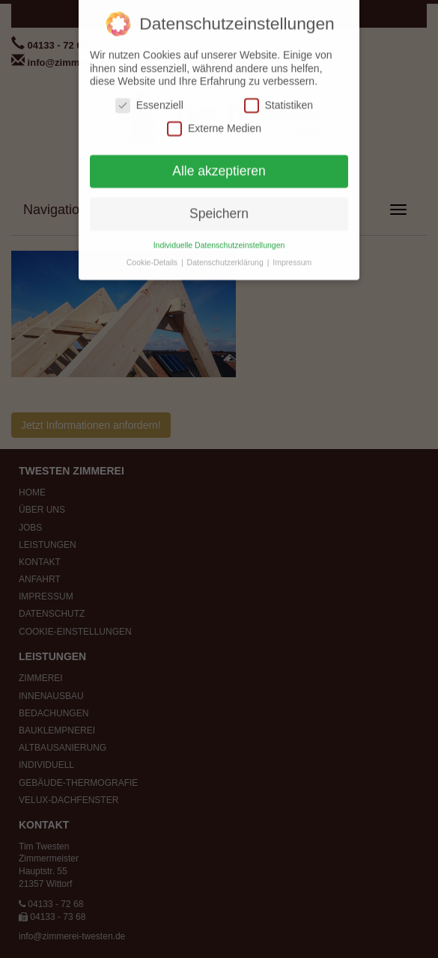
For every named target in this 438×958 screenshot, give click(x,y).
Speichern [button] (219, 207)
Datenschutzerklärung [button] (226, 255)
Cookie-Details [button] (153, 255)
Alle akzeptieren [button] (219, 164)
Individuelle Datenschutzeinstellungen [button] (219, 238)
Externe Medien (214, 122)
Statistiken (279, 99)
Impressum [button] (292, 255)
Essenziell (149, 99)
